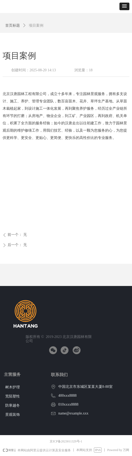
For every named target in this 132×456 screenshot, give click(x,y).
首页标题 (12, 25)
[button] (124, 6)
